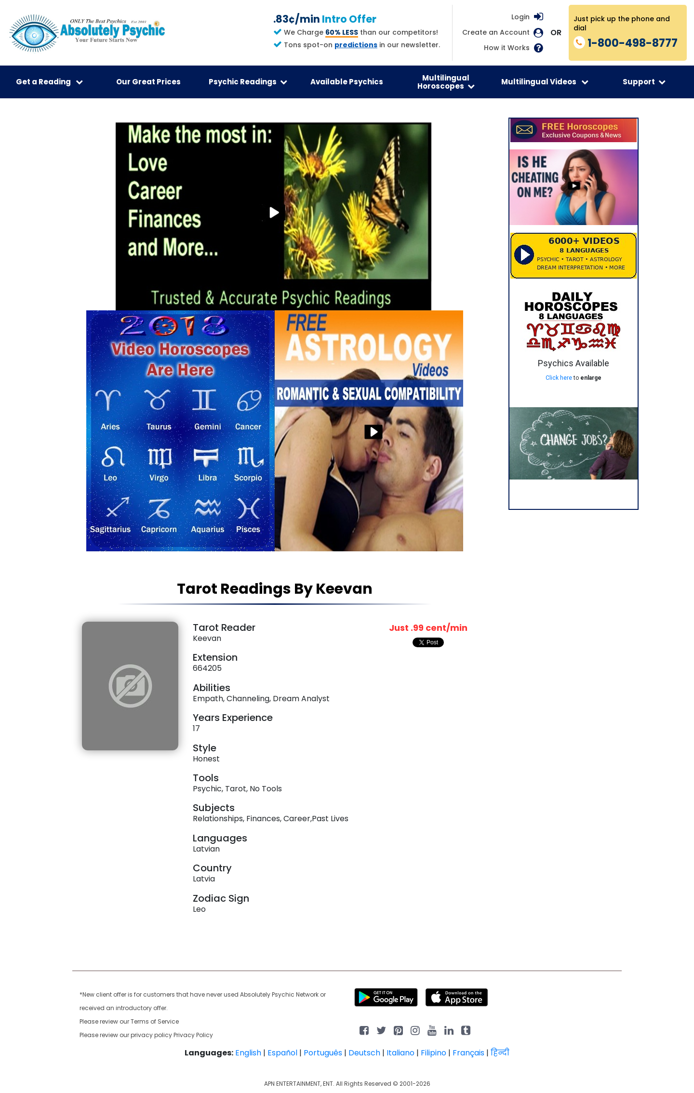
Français (468, 1052)
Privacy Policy (193, 1035)
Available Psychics (346, 82)
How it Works (507, 48)
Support (644, 82)
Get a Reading (49, 82)
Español (282, 1052)
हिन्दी (500, 1052)
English (248, 1052)
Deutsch (364, 1052)
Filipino (433, 1052)
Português (323, 1052)
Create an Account (496, 32)
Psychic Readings (248, 82)
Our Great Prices (148, 82)
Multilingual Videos (544, 82)
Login (520, 17)
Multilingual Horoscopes (446, 82)
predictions (355, 45)
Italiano (400, 1052)
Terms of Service (155, 1021)
